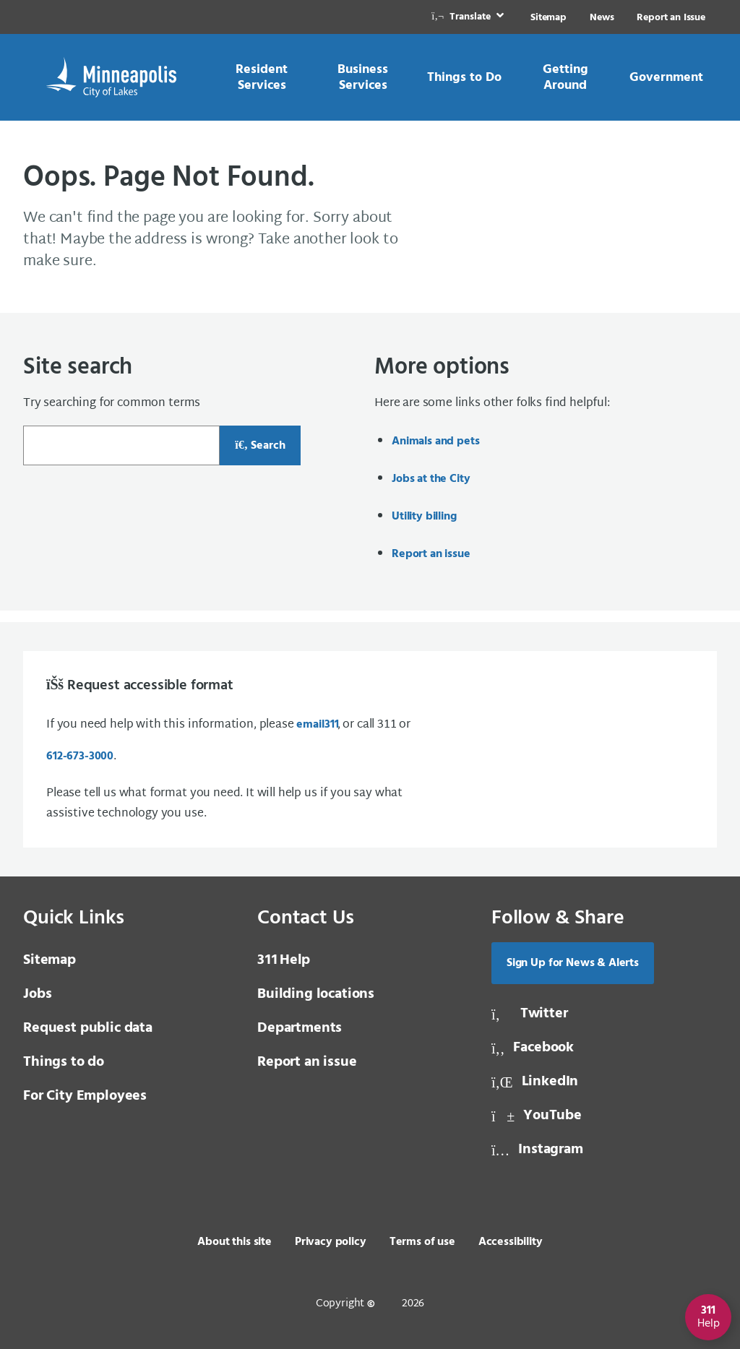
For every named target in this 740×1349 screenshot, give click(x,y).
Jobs (37, 994)
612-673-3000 (79, 756)
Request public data (87, 1028)
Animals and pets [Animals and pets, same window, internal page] (435, 441)
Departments (299, 1028)
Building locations (315, 994)
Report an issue (307, 1062)
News (602, 17)
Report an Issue (671, 17)
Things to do (63, 1062)
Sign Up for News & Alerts (573, 963)
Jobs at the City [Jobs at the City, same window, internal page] (431, 479)
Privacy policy (330, 1242)
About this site (234, 1242)
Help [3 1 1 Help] (283, 960)
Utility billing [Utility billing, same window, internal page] (424, 516)
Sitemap (548, 17)
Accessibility (510, 1242)
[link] (469, 17)
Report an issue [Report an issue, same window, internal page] (431, 554)
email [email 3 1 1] (316, 725)
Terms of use (422, 1242)
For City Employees (85, 1096)
